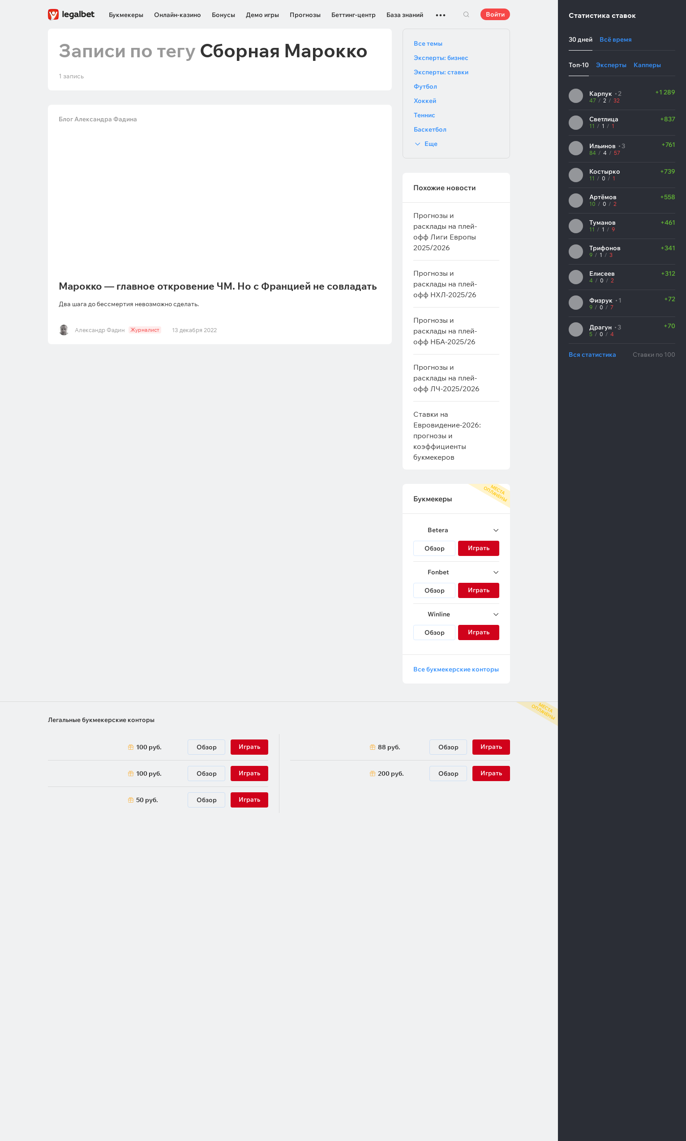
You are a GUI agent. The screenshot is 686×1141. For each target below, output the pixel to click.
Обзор (434, 548)
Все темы (428, 43)
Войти (495, 14)
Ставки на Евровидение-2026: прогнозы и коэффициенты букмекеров (447, 436)
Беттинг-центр (353, 14)
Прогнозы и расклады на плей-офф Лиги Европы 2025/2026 (445, 231)
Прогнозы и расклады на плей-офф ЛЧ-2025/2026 (446, 378)
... (440, 11)
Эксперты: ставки (441, 72)
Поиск (466, 14)
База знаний (404, 14)
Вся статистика (592, 354)
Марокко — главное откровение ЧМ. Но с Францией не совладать (218, 286)
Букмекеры (126, 14)
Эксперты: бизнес (441, 57)
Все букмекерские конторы (456, 669)
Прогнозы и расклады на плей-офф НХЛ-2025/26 (445, 284)
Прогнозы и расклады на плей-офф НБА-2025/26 (445, 331)
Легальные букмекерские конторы (101, 720)
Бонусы (223, 14)
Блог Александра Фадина (98, 119)
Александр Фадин (100, 329)
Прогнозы (305, 14)
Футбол (425, 86)
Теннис (424, 115)
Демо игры (262, 14)
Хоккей (425, 100)
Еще (430, 143)
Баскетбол (430, 129)
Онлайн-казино (177, 14)
